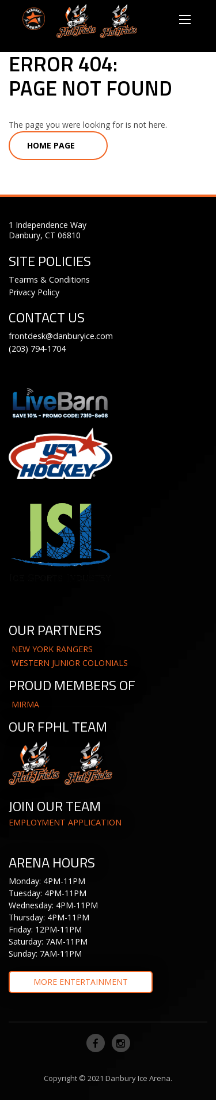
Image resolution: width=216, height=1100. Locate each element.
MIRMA (25, 704)
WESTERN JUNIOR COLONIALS (70, 662)
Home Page (51, 145)
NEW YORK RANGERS (52, 649)
